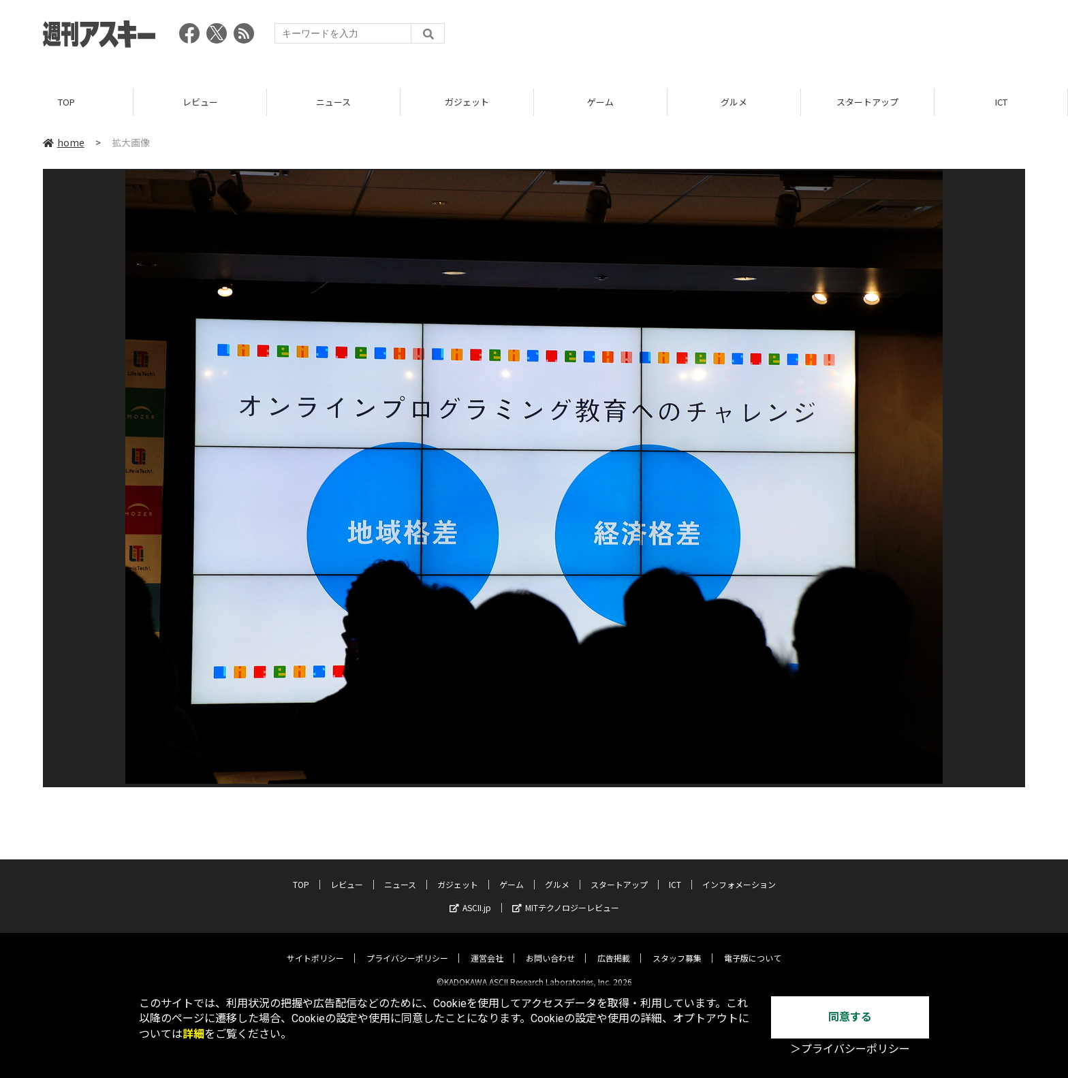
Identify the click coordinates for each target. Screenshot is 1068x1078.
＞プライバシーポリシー (850, 1049)
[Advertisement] (777, 37)
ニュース (333, 101)
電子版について (752, 947)
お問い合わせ (550, 947)
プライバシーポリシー (407, 947)
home (63, 142)
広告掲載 (613, 947)
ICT (1001, 101)
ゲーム (600, 101)
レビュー (200, 101)
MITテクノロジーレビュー (565, 896)
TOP (66, 101)
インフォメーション (739, 873)
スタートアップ (867, 101)
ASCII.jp (470, 896)
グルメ (734, 101)
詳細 (193, 1034)
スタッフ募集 (677, 947)
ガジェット (467, 101)
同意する (850, 1017)
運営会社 (487, 947)
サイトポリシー (315, 947)
